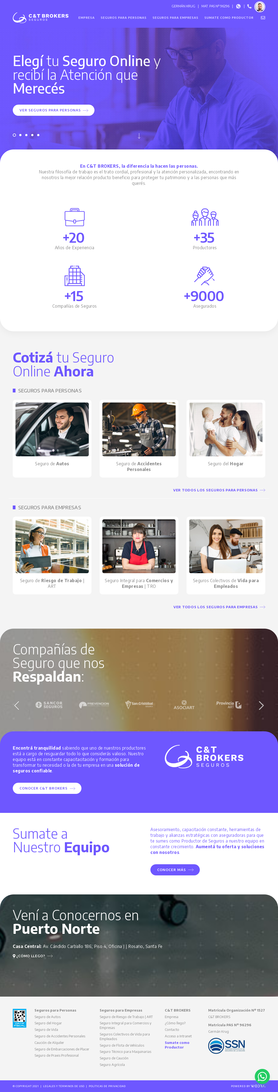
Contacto (172, 1029)
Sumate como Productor (229, 17)
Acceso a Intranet (178, 1036)
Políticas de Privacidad (107, 1086)
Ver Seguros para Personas (54, 110)
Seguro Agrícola (112, 1064)
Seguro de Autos (47, 1017)
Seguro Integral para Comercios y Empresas (125, 1025)
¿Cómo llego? (33, 956)
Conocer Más (175, 870)
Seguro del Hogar (48, 1023)
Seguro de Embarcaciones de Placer (61, 1049)
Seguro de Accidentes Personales (59, 1036)
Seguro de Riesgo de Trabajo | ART (126, 1017)
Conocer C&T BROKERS (47, 788)
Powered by (248, 1086)
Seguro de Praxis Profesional (56, 1055)
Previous (16, 705)
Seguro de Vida (46, 1029)
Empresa (86, 17)
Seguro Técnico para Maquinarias (125, 1051)
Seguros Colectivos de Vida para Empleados (125, 1036)
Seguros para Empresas (175, 17)
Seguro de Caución (114, 1058)
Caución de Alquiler (49, 1042)
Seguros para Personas (124, 17)
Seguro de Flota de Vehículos (122, 1045)
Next (261, 705)
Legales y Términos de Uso (63, 1086)
